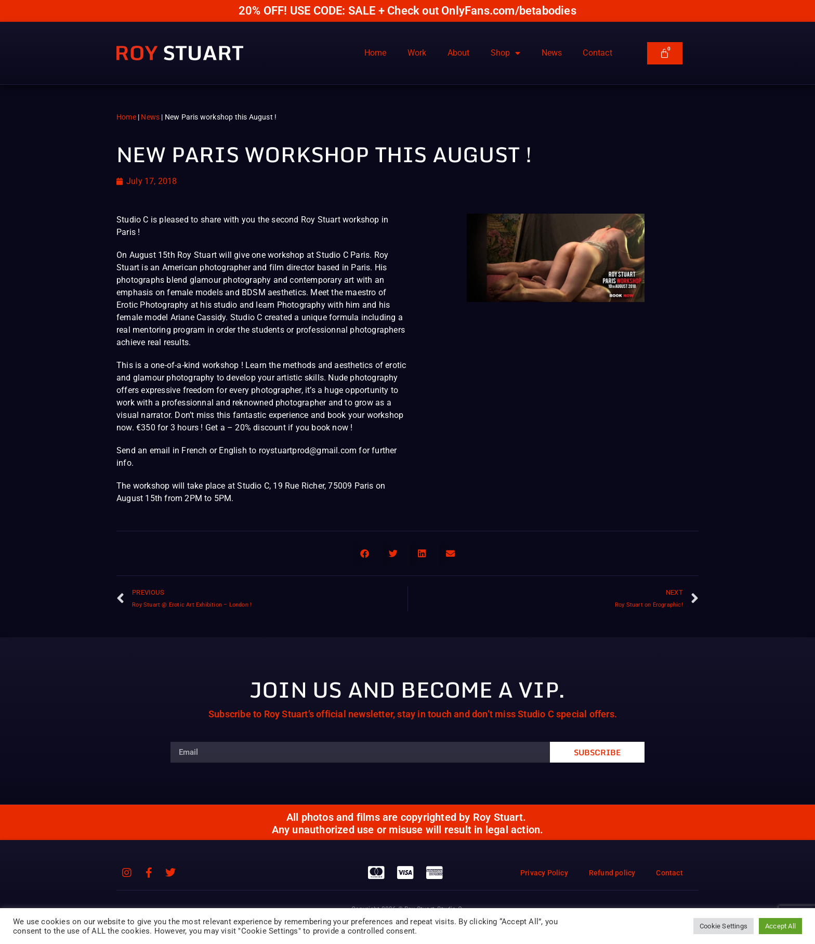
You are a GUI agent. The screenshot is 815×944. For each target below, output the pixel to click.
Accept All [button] (780, 926)
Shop (506, 53)
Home (375, 53)
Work (417, 53)
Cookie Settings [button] (723, 926)
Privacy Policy (544, 873)
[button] (364, 553)
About (459, 53)
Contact (597, 53)
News (552, 53)
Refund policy (612, 873)
